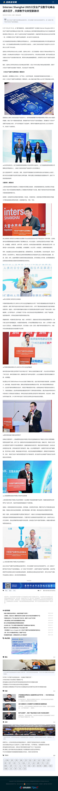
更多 (54, 657)
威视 (38, 763)
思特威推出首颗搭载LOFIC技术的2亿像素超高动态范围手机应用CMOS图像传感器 (24, 687)
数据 (50, 766)
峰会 (6, 590)
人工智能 (6, 760)
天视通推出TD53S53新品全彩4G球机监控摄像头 (16, 684)
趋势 (11, 766)
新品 (5, 657)
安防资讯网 (19, 781)
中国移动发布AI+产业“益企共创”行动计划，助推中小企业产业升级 (19, 618)
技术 (39, 760)
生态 (20, 768)
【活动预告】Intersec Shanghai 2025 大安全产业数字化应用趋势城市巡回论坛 (22, 630)
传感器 (5, 768)
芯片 (29, 763)
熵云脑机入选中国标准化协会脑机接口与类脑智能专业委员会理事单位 (21, 749)
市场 (25, 766)
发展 (14, 763)
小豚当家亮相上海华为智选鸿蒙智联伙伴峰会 (14, 620)
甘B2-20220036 (20, 784)
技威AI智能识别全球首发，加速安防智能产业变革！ (16, 613)
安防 (12, 760)
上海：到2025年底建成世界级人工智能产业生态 (15, 632)
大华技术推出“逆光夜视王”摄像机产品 (13, 679)
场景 (34, 766)
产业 (14, 590)
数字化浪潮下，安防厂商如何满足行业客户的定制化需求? (34, 713)
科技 (30, 760)
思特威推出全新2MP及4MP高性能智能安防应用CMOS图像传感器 (20, 682)
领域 (29, 766)
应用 (48, 760)
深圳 (15, 768)
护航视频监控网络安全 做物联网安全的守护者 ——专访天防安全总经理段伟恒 (36, 696)
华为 (43, 763)
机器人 (24, 763)
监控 (34, 763)
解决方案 (39, 766)
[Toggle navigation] (53, 2)
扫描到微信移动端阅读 (49, 590)
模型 (44, 760)
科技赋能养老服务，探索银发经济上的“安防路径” (15, 635)
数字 (10, 763)
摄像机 (45, 766)
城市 (35, 760)
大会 (20, 766)
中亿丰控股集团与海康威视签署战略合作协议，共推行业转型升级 (20, 752)
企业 (5, 722)
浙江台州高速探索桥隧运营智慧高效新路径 (14, 623)
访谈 (5, 691)
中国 (26, 760)
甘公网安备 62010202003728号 (31, 784)
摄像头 (5, 766)
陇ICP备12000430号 (48, 784)
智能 (21, 760)
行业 (15, 766)
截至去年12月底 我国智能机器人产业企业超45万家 (15, 627)
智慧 (16, 760)
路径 (10, 590)
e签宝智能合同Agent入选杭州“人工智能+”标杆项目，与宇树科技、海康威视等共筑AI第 (26, 744)
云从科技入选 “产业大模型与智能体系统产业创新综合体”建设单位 (19, 625)
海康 (5, 763)
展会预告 (6, 638)
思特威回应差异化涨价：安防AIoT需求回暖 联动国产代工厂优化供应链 (22, 747)
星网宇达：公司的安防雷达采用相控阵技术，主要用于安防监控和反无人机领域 (24, 742)
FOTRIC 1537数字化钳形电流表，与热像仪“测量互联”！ (18, 677)
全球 (47, 763)
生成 (25, 768)
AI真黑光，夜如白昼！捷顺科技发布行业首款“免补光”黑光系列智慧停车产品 (22, 615)
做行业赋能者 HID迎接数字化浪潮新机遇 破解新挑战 (33, 704)
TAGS (5, 755)
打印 (39, 590)
